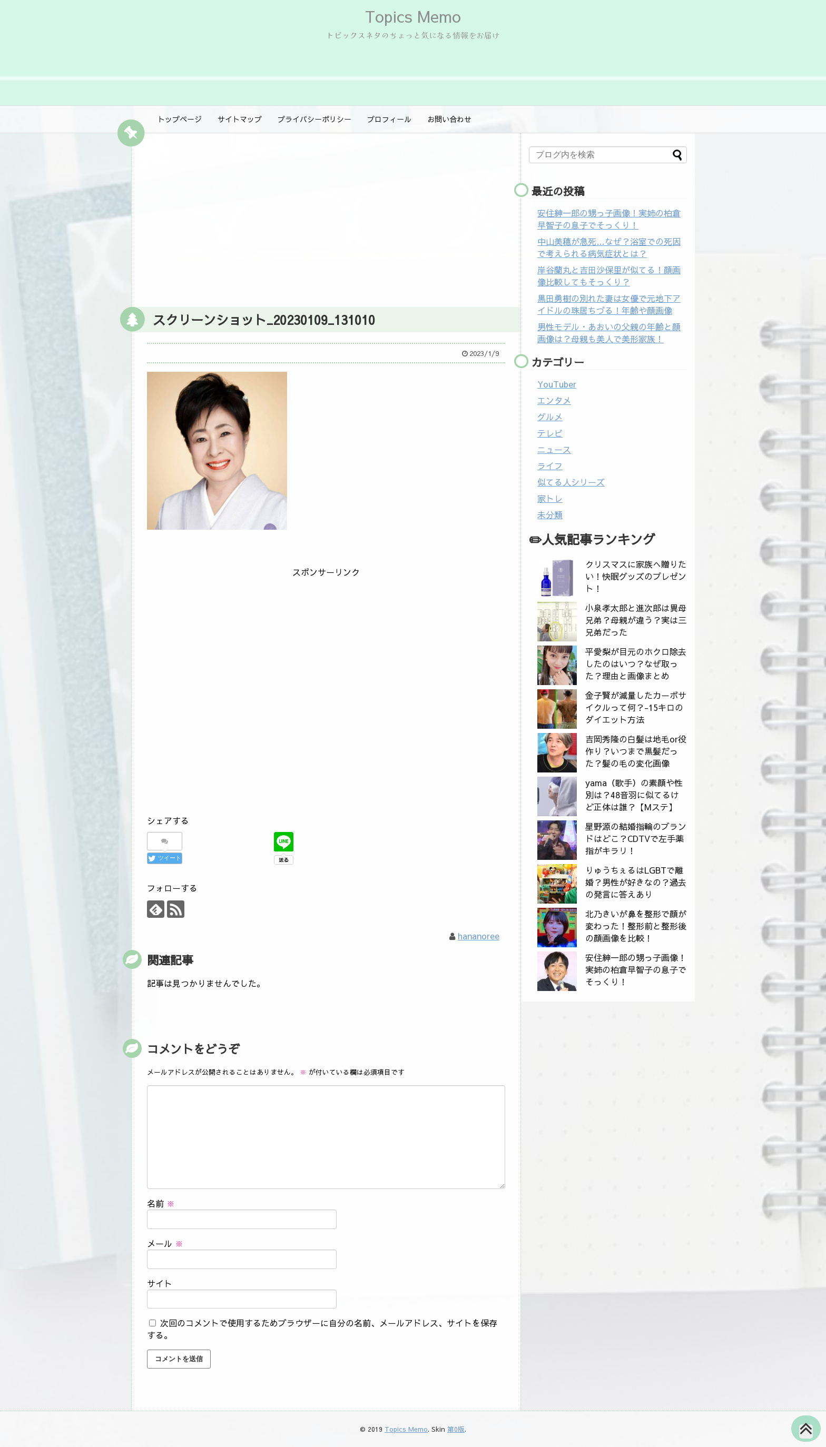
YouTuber (556, 384)
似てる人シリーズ (571, 482)
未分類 (550, 514)
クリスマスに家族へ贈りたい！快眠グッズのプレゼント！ (635, 576)
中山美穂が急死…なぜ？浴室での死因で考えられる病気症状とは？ (609, 247)
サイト (159, 1283)
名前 (161, 1203)
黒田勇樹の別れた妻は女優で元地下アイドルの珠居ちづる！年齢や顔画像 (609, 304)
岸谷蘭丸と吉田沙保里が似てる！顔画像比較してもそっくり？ (609, 276)
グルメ (550, 416)
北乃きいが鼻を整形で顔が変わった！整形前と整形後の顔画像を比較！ (635, 926)
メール (165, 1243)
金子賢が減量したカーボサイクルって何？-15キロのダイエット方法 (635, 707)
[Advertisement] (326, 217)
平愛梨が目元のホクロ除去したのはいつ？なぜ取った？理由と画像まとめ (635, 663)
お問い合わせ (449, 119)
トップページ (180, 119)
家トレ (550, 498)
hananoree (478, 935)
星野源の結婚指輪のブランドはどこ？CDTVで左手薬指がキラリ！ (635, 838)
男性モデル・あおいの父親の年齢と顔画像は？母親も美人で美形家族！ (609, 332)
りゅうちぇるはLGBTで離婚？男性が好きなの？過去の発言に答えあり (635, 882)
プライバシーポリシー (314, 119)
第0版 (456, 1428)
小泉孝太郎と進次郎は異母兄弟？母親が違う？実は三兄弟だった (635, 620)
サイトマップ (240, 119)
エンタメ (554, 400)
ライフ (550, 465)
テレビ (550, 433)
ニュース (554, 449)
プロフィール (389, 119)
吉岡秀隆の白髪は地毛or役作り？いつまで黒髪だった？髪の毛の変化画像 (635, 751)
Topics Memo (413, 16)
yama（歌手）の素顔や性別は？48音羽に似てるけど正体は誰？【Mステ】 (634, 794)
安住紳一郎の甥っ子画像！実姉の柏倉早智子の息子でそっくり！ (609, 219)
